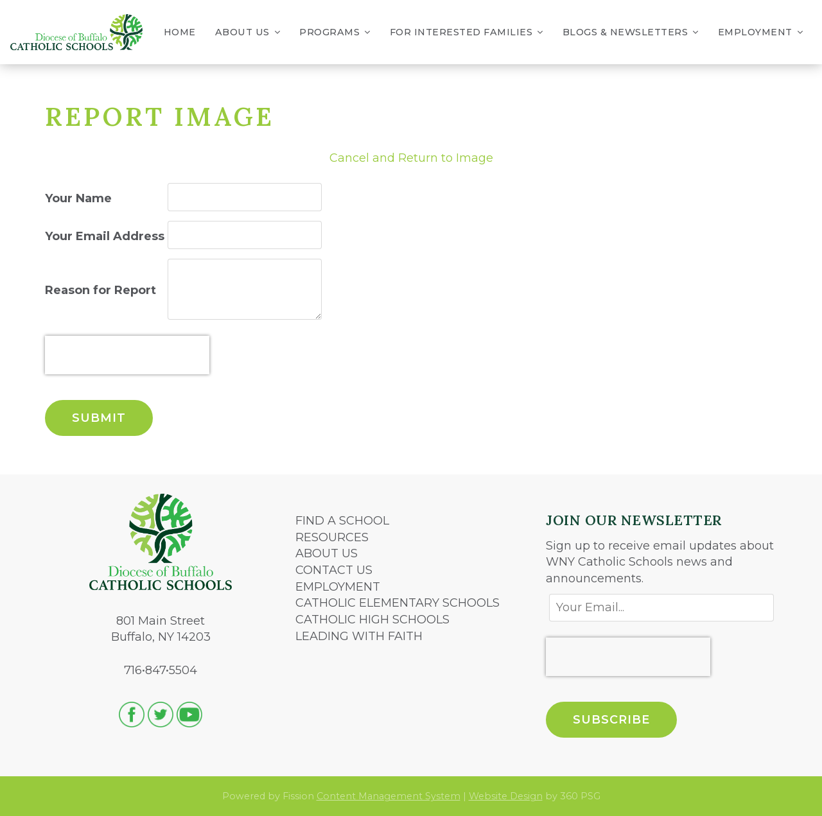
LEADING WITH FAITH (359, 636)
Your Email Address (104, 236)
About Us (248, 32)
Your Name (78, 198)
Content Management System (388, 796)
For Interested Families (466, 32)
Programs (335, 32)
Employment (760, 32)
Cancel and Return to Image (411, 158)
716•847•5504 (160, 670)
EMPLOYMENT (337, 587)
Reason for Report (100, 290)
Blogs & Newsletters (631, 32)
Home (180, 32)
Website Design (506, 796)
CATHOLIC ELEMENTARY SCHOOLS (397, 603)
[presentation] (127, 355)
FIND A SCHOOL (342, 521)
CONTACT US (333, 570)
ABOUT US (326, 553)
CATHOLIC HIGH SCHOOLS (372, 619)
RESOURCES (332, 537)
